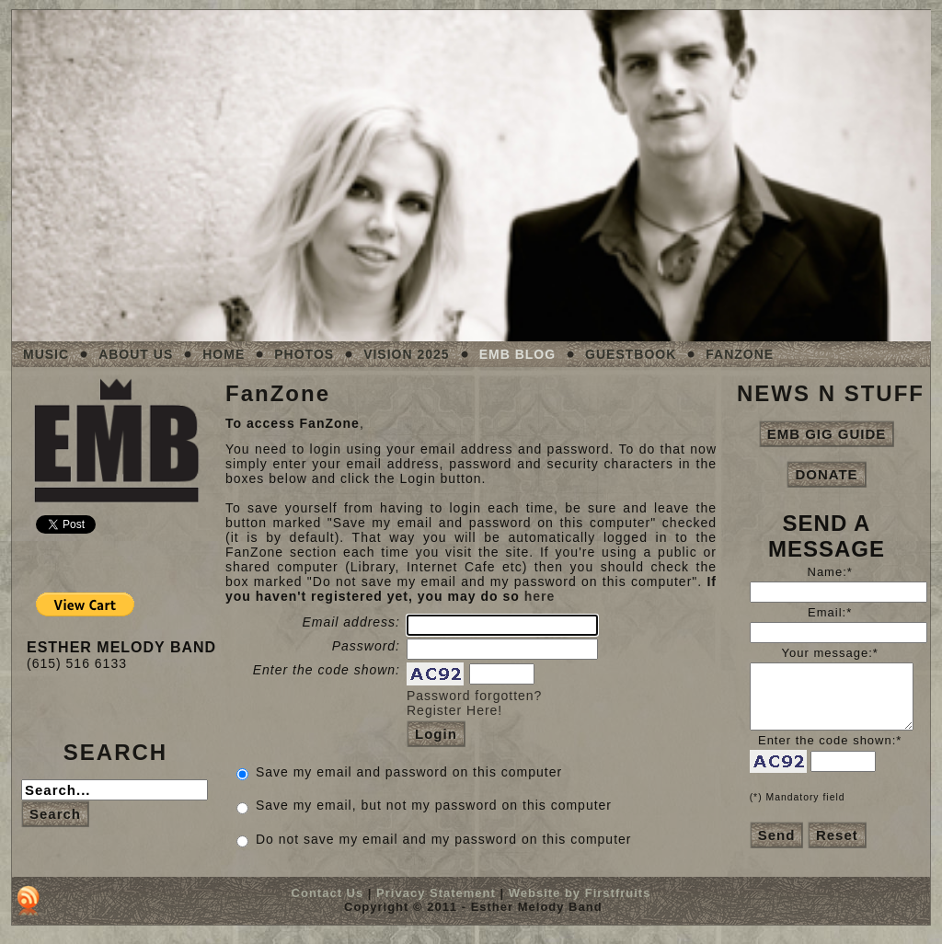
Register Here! (454, 710)
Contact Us (328, 893)
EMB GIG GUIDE (827, 434)
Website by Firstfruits (580, 893)
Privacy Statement (436, 893)
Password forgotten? (474, 695)
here (540, 596)
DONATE (826, 474)
